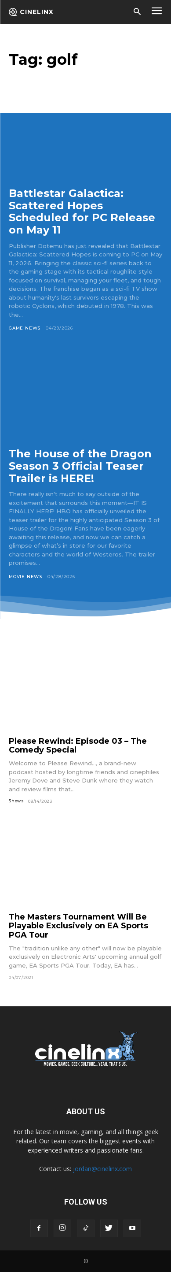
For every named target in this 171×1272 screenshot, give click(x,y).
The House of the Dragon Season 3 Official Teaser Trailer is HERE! (80, 465)
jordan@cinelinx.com (102, 1168)
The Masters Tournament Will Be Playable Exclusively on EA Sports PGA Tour (78, 926)
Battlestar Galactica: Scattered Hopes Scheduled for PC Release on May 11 (82, 211)
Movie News (25, 576)
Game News (24, 328)
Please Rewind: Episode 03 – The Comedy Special (78, 745)
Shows (16, 800)
